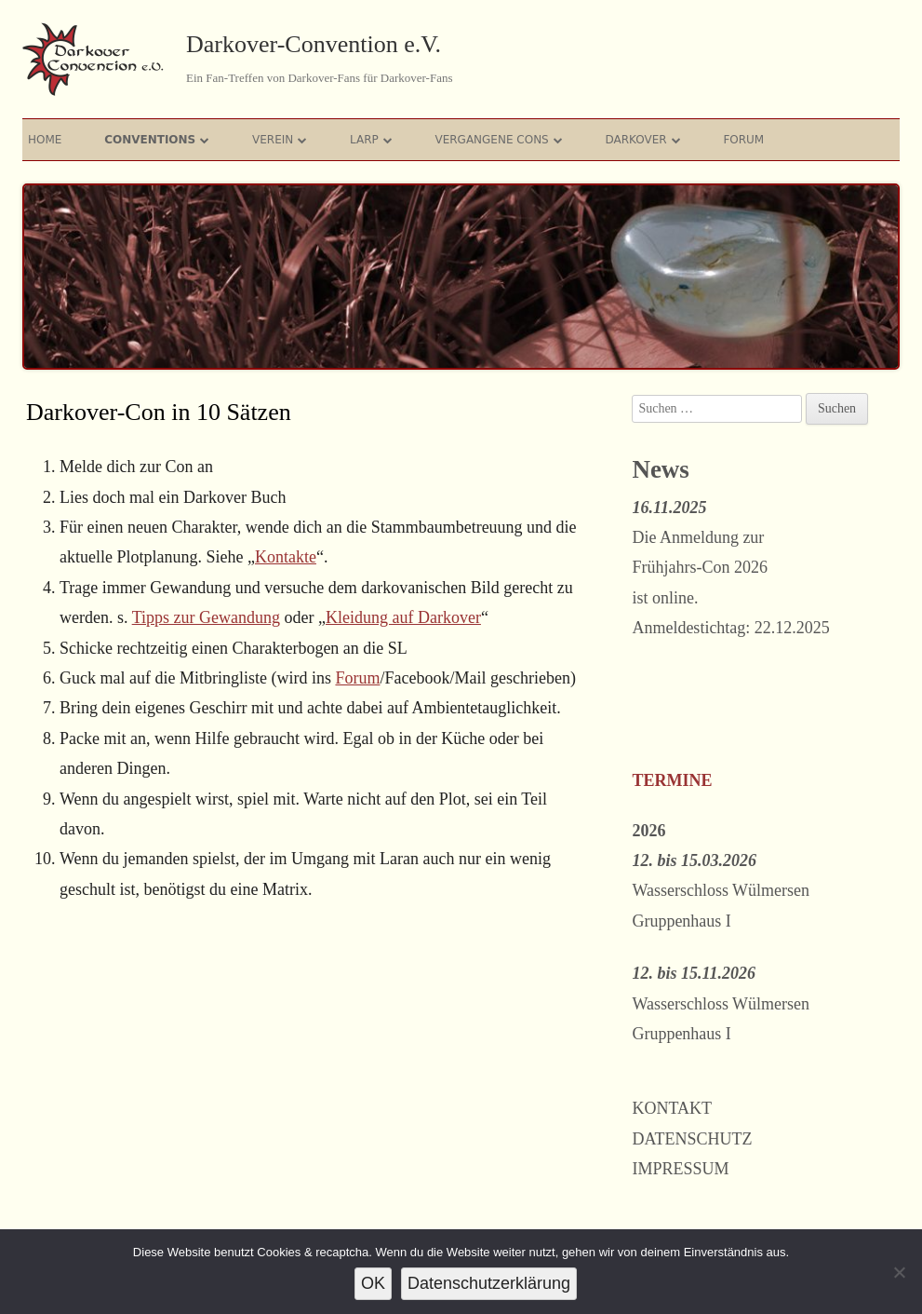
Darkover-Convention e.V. (313, 44)
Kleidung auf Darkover (403, 617)
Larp (364, 139)
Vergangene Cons (491, 139)
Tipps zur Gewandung (206, 617)
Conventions (149, 139)
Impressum (680, 1168)
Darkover (635, 139)
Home (44, 139)
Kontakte (285, 557)
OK (373, 1283)
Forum (743, 139)
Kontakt (672, 1108)
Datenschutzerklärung (489, 1283)
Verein (272, 139)
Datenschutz (692, 1139)
